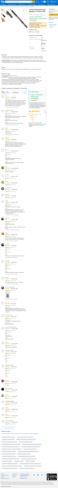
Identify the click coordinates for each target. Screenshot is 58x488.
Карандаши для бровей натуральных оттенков (28, 451)
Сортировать (14, 91)
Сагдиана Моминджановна (10, 327)
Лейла (6, 166)
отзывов (37, 14)
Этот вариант (8, 92)
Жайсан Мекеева (8, 388)
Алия (6, 95)
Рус (44, 1)
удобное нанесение (33, 18)
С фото (25, 92)
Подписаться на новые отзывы (43, 14)
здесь (39, 27)
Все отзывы (3, 92)
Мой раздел (38, 2)
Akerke (6, 127)
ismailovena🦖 (8, 187)
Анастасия (7, 260)
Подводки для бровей (30, 461)
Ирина (6, 200)
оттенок (31, 16)
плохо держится (33, 20)
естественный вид (43, 18)
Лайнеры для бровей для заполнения (25, 437)
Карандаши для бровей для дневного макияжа (12, 465)
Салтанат (7, 194)
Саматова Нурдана (9, 110)
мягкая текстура (38, 16)
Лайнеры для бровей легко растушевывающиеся (30, 463)
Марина (6, 233)
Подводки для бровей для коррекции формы (32, 444)
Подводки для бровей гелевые (8, 437)
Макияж (10, 6)
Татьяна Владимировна (10, 287)
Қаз (42, 1)
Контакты (14, 475)
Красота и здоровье (5, 6)
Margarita (7, 218)
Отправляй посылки (12, 4)
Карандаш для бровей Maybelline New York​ (31, 446)
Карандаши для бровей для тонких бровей (11, 444)
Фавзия (6, 277)
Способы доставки (5, 475)
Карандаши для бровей (7, 461)
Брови (14, 6)
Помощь (2, 474)
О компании (14, 474)
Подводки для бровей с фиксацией (9, 441)
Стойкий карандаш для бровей (8, 453)
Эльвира (7, 137)
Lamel (42, 37)
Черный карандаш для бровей (30, 449)
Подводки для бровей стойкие (24, 453)
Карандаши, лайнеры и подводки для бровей (25, 6)
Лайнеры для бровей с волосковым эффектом (11, 449)
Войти (37, 1)
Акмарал (7, 174)
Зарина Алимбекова (9, 420)
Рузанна (7, 380)
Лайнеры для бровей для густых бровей (32, 465)
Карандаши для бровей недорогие (27, 468)
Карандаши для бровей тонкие (25, 441)
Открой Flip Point (41, 4)
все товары (14, 75)
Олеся (6, 414)
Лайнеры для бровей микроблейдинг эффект (26, 439)
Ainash (6, 181)
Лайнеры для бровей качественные (9, 468)
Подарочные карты (51, 4)
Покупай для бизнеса (31, 4)
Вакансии (14, 476)
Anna (6, 149)
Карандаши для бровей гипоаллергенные (11, 446)
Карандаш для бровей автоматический (26, 456)
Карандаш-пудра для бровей (8, 439)
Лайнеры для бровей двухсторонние (10, 463)
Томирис (7, 394)
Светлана (7, 244)
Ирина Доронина (8, 314)
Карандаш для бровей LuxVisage (9, 451)
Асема (6, 342)
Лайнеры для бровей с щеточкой (9, 456)
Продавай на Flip (21, 4)
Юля (6, 302)
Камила (6, 407)
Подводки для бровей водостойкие (29, 458)
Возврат (2, 476)
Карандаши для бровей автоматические (10, 458)
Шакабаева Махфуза (9, 350)
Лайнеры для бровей (18, 461)
